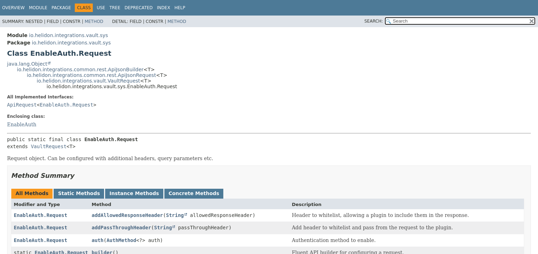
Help (179, 7)
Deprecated (139, 7)
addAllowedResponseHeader (127, 215)
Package (61, 7)
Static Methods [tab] (79, 193)
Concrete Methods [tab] (194, 193)
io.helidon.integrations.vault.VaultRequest (88, 81)
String (175, 215)
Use (101, 7)
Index (163, 7)
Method (94, 21)
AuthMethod (121, 240)
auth (98, 240)
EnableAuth (21, 124)
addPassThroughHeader (121, 227)
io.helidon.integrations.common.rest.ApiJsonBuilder (80, 69)
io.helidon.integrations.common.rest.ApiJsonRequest (91, 75)
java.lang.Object (27, 64)
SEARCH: (373, 21)
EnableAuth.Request (66, 105)
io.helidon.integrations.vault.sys (68, 35)
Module (38, 7)
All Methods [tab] (32, 193)
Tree (114, 7)
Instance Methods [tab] (134, 193)
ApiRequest (22, 105)
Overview (13, 7)
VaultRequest (48, 146)
